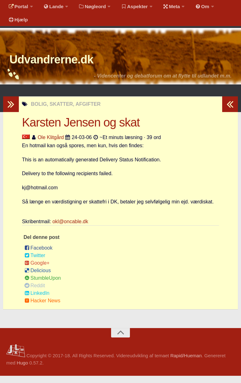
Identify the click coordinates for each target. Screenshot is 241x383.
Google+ (37, 269)
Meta (165, 7)
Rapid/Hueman (186, 362)
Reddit (34, 292)
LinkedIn (37, 300)
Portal (18, 7)
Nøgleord (89, 7)
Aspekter (129, 7)
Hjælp (17, 23)
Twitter (34, 262)
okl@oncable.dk (70, 228)
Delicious (37, 277)
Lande (51, 7)
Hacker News (42, 307)
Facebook (38, 254)
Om (194, 7)
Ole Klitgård (51, 144)
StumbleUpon (42, 285)
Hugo (22, 369)
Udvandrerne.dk (58, 65)
